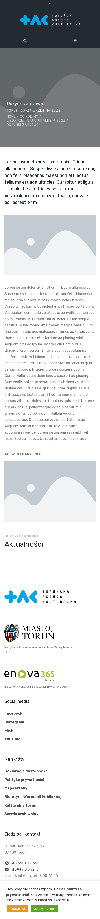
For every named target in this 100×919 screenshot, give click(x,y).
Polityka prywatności (24, 780)
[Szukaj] (25, 41)
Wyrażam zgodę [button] (44, 908)
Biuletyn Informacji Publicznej (32, 797)
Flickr (9, 730)
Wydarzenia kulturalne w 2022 (36, 121)
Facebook (13, 713)
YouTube (12, 739)
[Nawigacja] (75, 41)
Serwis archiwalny (21, 814)
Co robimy (29, 117)
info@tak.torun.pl (24, 869)
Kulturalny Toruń (20, 805)
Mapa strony (16, 788)
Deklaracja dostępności (26, 771)
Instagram (14, 722)
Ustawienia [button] (17, 908)
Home (11, 117)
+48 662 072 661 (24, 863)
